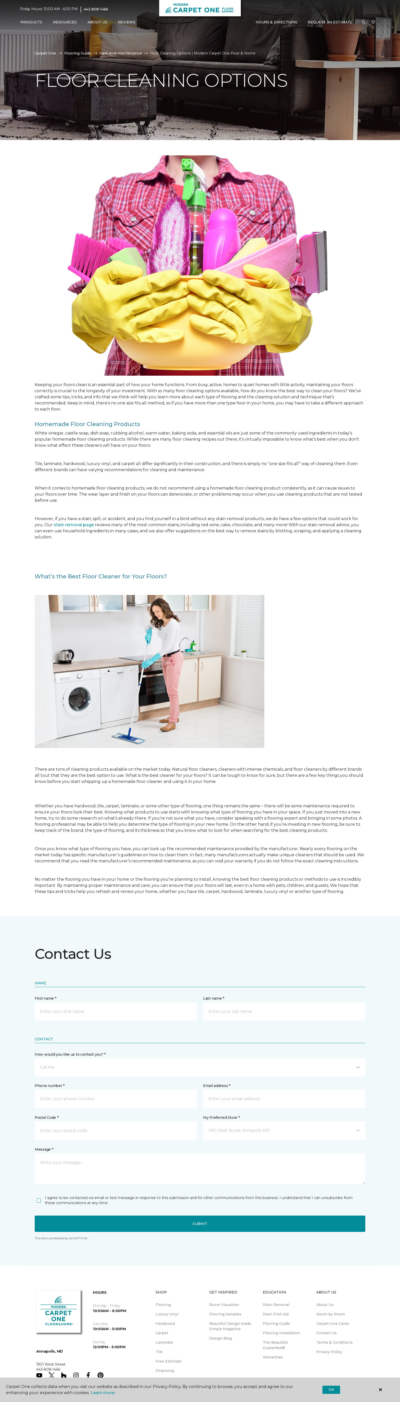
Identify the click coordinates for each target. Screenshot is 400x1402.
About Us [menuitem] (324, 1304)
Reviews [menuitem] (126, 22)
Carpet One (45, 53)
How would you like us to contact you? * (70, 1054)
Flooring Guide (77, 53)
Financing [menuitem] (165, 1370)
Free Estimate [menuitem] (169, 1361)
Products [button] (31, 22)
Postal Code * (46, 1117)
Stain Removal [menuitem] (276, 1304)
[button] (363, 22)
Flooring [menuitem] (163, 1304)
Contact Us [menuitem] (326, 1333)
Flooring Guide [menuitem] (276, 1323)
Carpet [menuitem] (162, 1333)
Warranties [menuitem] (273, 1357)
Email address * (216, 1085)
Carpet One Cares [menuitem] (332, 1323)
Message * (44, 1149)
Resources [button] (65, 22)
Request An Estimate (330, 22)
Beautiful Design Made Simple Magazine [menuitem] (230, 1326)
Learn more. (103, 1392)
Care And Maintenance (120, 53)
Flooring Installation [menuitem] (281, 1333)
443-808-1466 (96, 9)
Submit (200, 1223)
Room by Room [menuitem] (330, 1314)
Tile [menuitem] (159, 1352)
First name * (45, 998)
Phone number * (50, 1085)
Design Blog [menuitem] (220, 1338)
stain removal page (74, 524)
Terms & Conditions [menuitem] (334, 1342)
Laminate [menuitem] (164, 1342)
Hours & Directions (276, 22)
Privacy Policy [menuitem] (329, 1352)
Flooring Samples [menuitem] (225, 1314)
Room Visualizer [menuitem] (224, 1304)
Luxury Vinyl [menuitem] (167, 1314)
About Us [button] (97, 22)
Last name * (213, 998)
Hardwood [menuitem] (165, 1323)
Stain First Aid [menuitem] (276, 1314)
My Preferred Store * (221, 1117)
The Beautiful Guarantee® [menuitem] (275, 1345)
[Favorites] (373, 22)
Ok (331, 1389)
